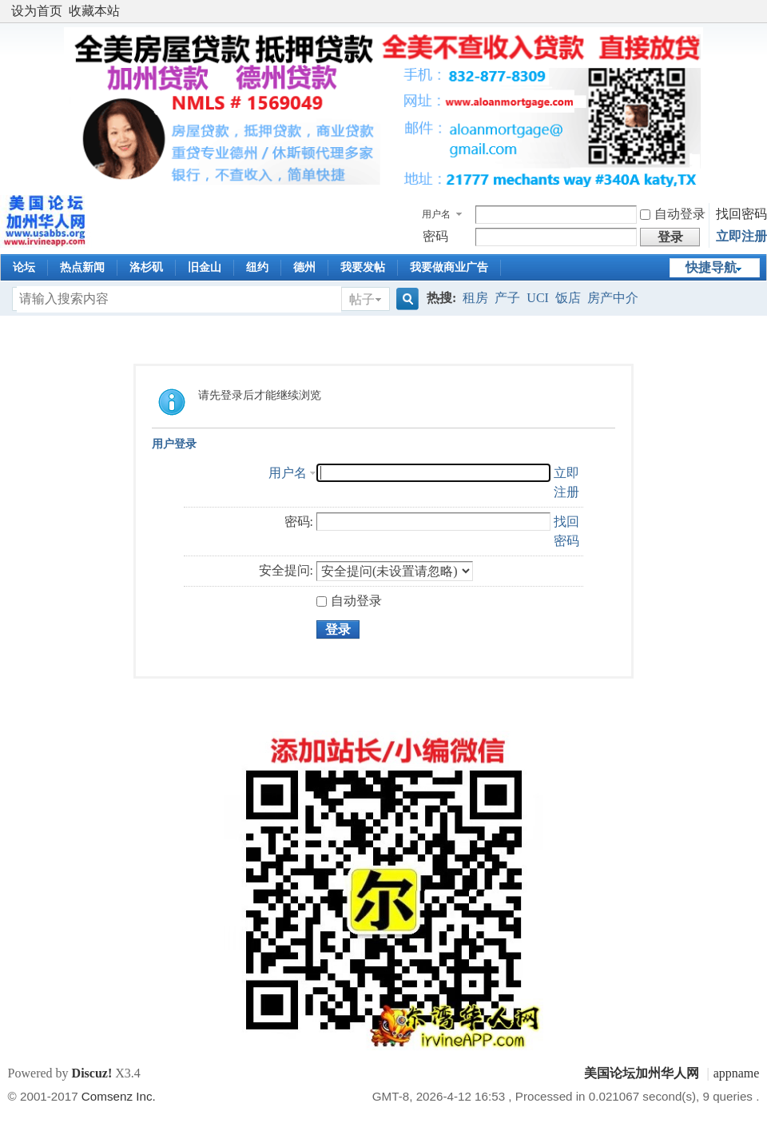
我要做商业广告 (449, 267)
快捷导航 (711, 267)
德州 (304, 267)
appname (736, 1073)
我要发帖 (362, 267)
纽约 (257, 267)
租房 (475, 298)
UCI (538, 298)
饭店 (568, 298)
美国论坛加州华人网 (641, 1073)
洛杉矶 (146, 267)
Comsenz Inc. (118, 1096)
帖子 (362, 299)
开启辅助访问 (755, 11)
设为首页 (36, 11)
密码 (435, 236)
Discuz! (92, 1073)
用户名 (436, 214)
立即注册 (741, 236)
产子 (507, 298)
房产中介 (612, 298)
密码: (298, 521)
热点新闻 (82, 267)
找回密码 (741, 214)
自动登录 (672, 214)
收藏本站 (94, 11)
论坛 (24, 267)
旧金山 (204, 267)
